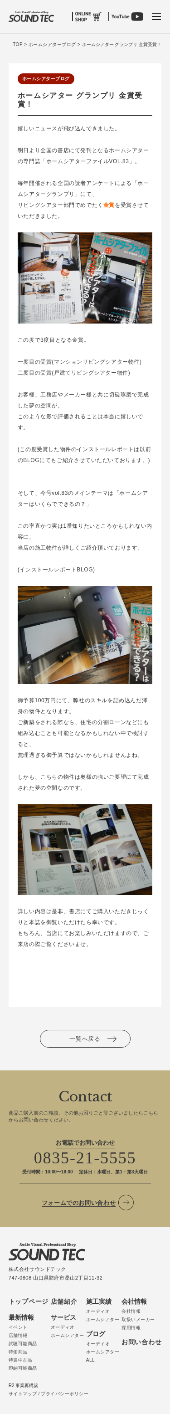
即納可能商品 (23, 1368)
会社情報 (131, 1311)
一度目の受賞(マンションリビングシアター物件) (80, 362)
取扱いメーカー (138, 1319)
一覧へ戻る (84, 1038)
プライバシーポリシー (64, 1393)
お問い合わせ (141, 1342)
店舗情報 (18, 1335)
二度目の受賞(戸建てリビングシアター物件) (74, 373)
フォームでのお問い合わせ (79, 1202)
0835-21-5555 (85, 1158)
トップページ (29, 1301)
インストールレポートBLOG (56, 569)
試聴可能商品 (23, 1343)
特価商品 (18, 1351)
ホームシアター (67, 1335)
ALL (90, 1360)
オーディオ (63, 1327)
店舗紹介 (64, 1301)
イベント (18, 1327)
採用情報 (131, 1327)
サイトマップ (23, 1393)
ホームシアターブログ (46, 78)
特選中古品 (21, 1360)
